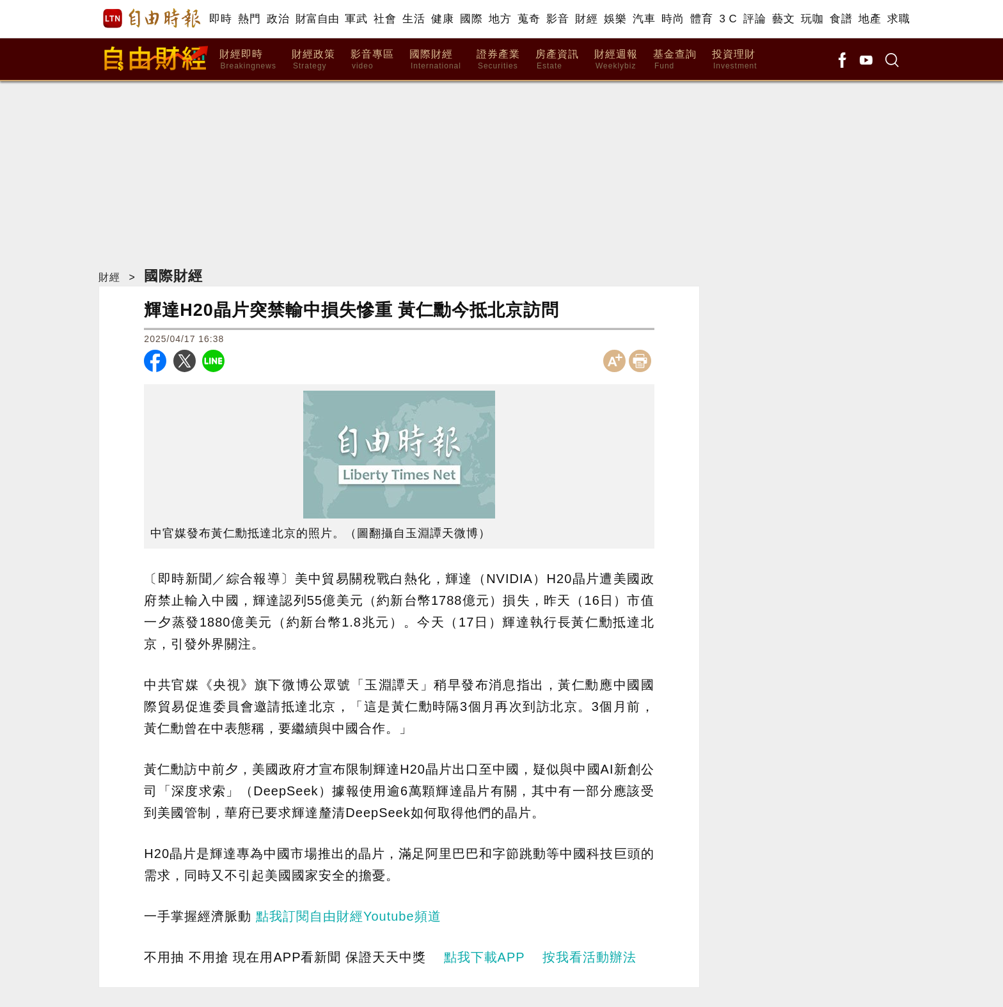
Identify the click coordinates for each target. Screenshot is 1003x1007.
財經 (586, 19)
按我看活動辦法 (589, 957)
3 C (728, 19)
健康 (442, 19)
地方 (500, 19)
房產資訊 (557, 60)
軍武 (356, 19)
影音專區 (372, 60)
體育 (701, 19)
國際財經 (435, 60)
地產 (869, 19)
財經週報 (616, 60)
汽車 (644, 19)
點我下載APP (484, 957)
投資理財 (734, 60)
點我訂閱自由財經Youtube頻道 (348, 916)
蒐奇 (528, 19)
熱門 (249, 19)
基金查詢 (675, 60)
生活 (413, 19)
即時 (220, 19)
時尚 (672, 19)
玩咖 (812, 19)
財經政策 (313, 60)
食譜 (841, 19)
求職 (898, 19)
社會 (385, 19)
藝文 (783, 19)
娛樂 (615, 19)
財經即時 (247, 60)
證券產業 (498, 60)
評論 (754, 19)
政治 (278, 19)
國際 (471, 19)
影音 (557, 19)
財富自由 (317, 19)
